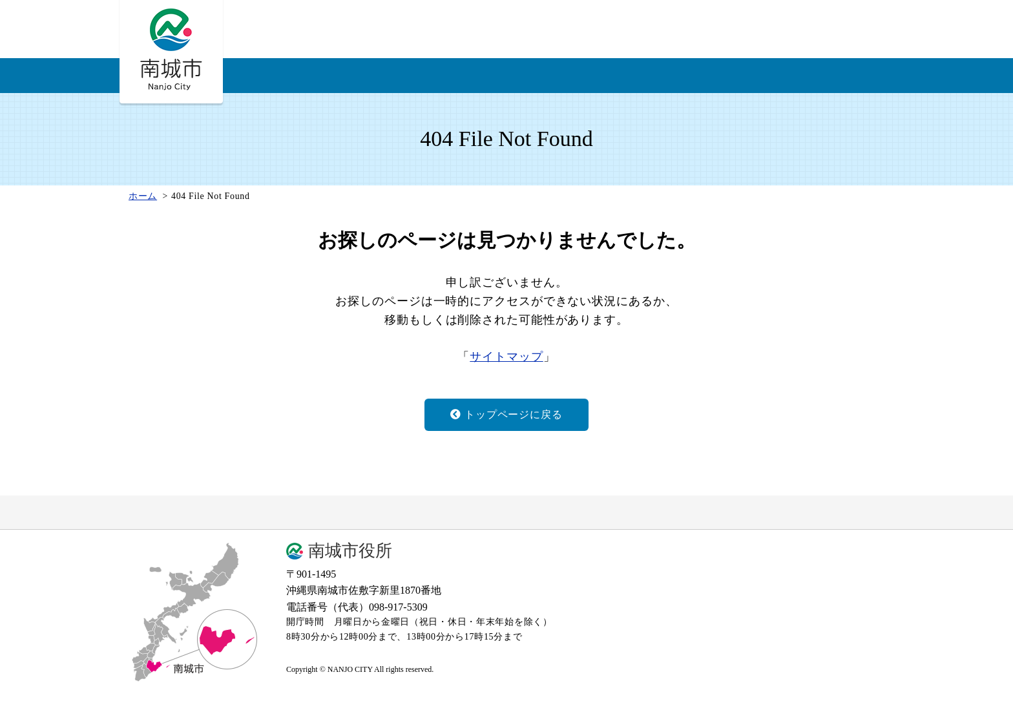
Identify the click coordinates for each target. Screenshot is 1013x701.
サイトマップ (506, 356)
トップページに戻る (506, 414)
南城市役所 (350, 551)
